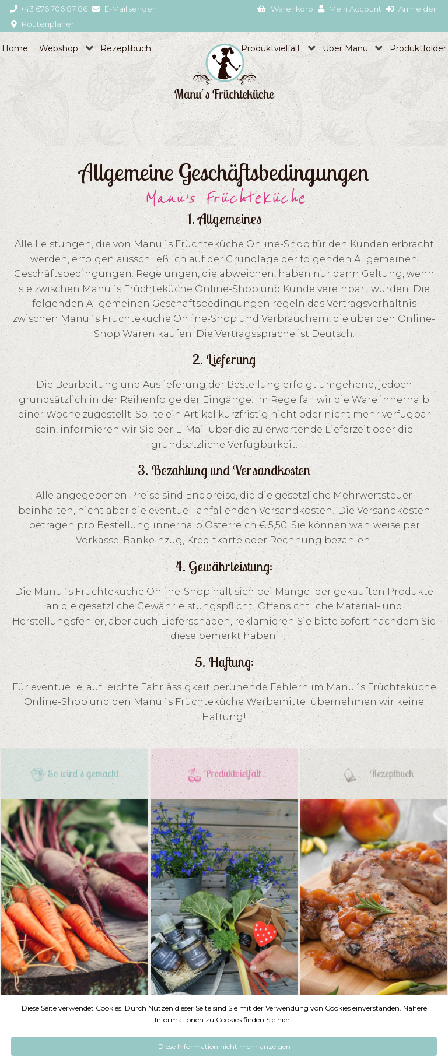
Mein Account (350, 8)
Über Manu (345, 48)
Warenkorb (285, 8)
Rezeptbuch (125, 48)
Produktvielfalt (270, 48)
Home (15, 48)
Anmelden (412, 8)
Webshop (58, 48)
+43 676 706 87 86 (49, 8)
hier (284, 1019)
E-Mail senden (124, 8)
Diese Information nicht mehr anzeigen (224, 1046)
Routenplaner (42, 24)
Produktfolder (418, 48)
